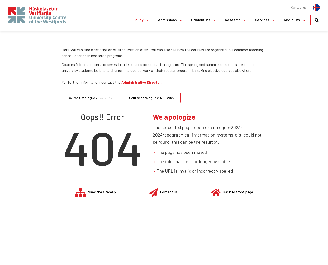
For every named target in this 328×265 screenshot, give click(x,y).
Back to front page (232, 192)
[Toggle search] (316, 19)
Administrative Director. (141, 82)
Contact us (163, 192)
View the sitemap (95, 192)
